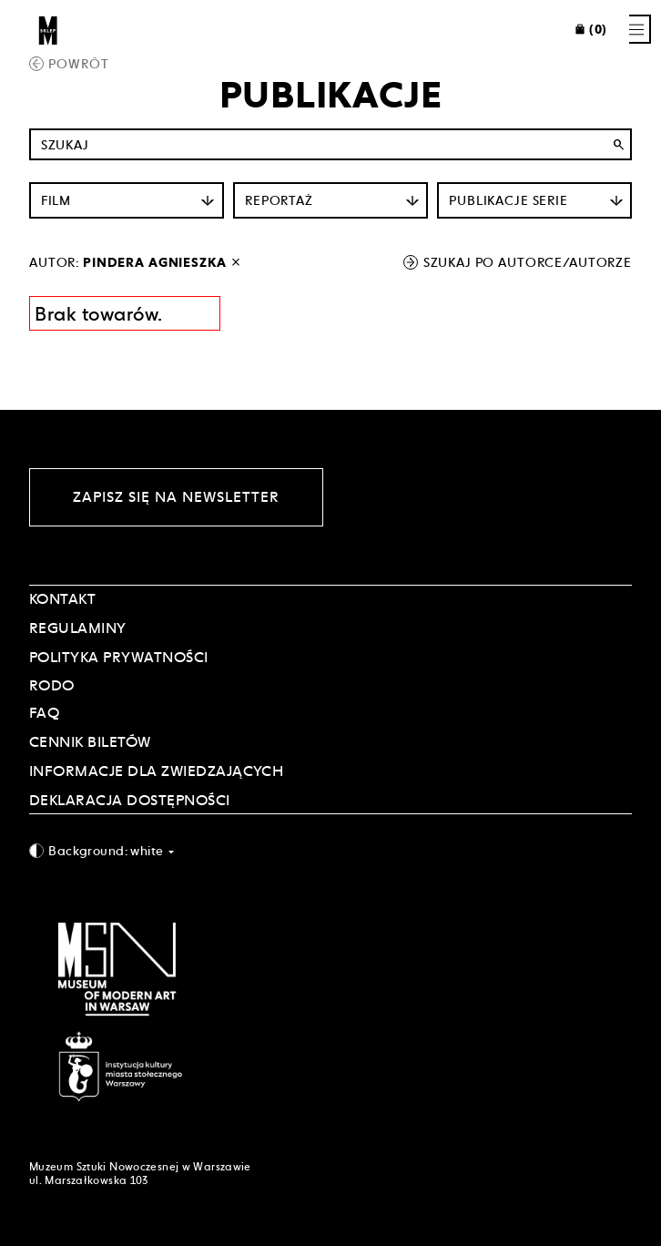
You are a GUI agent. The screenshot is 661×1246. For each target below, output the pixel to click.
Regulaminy (78, 628)
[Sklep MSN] (48, 29)
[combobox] (330, 850)
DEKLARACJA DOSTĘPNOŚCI (129, 800)
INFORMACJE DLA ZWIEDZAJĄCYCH (156, 771)
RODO (52, 685)
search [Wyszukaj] (618, 145)
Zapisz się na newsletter (176, 497)
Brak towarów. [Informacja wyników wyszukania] (98, 313)
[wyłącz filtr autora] (236, 262)
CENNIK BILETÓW (90, 742)
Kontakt (62, 599)
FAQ (44, 712)
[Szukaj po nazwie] (330, 144)
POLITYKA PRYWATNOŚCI (118, 657)
